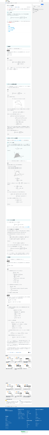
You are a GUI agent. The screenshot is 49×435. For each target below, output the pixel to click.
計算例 (9, 31)
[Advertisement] (18, 39)
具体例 (9, 26)
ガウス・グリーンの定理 (11, 28)
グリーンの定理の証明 (11, 27)
